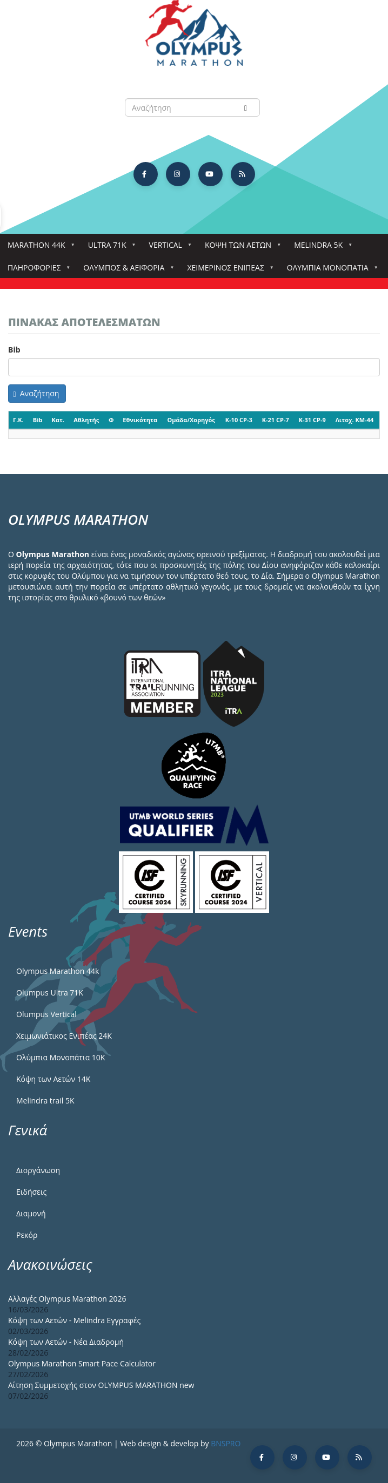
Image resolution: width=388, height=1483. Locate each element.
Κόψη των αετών (240, 248)
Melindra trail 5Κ (45, 1100)
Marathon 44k (38, 248)
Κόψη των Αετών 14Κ (53, 1079)
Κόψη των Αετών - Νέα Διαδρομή (66, 1342)
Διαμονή (31, 1213)
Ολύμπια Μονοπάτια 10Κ (60, 1057)
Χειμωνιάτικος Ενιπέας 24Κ (64, 1036)
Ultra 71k (109, 248)
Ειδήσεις (31, 1192)
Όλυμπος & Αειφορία (126, 270)
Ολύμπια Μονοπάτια (329, 270)
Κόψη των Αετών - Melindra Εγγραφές (74, 1320)
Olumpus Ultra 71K (49, 992)
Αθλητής (86, 420)
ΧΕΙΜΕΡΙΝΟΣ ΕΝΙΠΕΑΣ (227, 270)
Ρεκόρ (26, 1235)
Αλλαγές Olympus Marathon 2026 (67, 1299)
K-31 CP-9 (312, 420)
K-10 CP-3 (238, 420)
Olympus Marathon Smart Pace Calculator (82, 1363)
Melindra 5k (320, 248)
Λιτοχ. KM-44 (355, 420)
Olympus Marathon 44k (57, 971)
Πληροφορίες (36, 270)
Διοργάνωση (38, 1170)
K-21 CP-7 (275, 420)
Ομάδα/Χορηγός (191, 420)
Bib (14, 349)
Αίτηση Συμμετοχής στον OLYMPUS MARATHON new (101, 1385)
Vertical (168, 248)
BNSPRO (225, 1443)
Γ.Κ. (18, 420)
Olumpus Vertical (46, 1014)
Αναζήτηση (36, 393)
